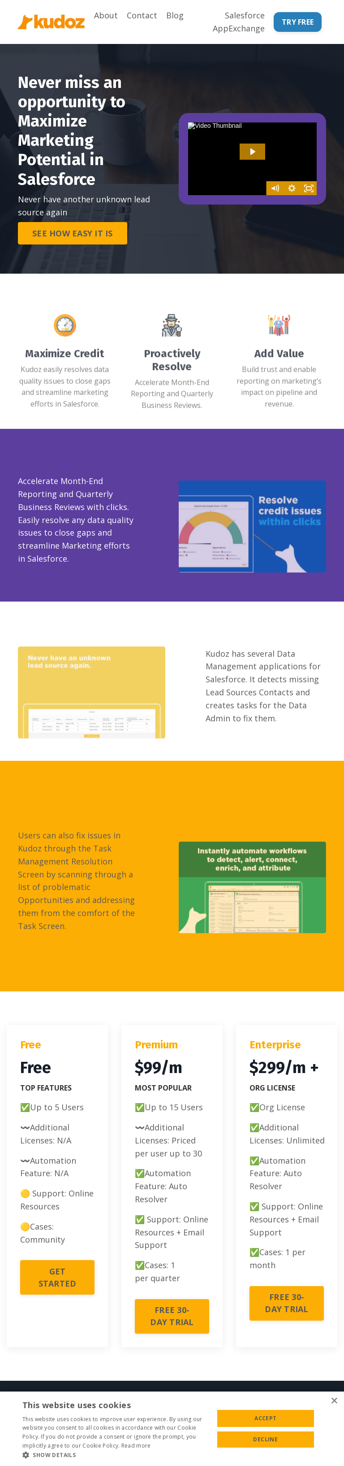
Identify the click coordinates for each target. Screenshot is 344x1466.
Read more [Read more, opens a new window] (136, 1445)
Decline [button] (265, 1439)
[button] (118, 1454)
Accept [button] (265, 1418)
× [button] (334, 1401)
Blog (175, 15)
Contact (142, 15)
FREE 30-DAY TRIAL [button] (172, 1316)
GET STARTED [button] (58, 1277)
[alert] (172, 1429)
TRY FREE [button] (298, 22)
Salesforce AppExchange (239, 22)
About (106, 15)
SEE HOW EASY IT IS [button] (72, 233)
